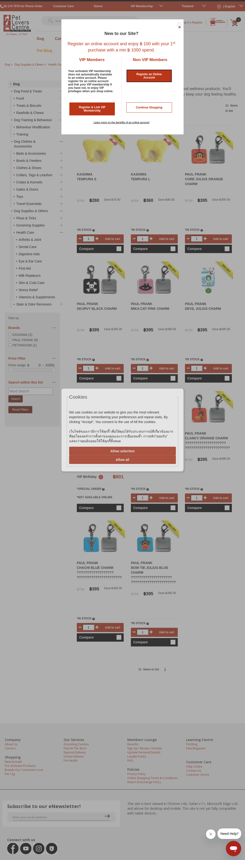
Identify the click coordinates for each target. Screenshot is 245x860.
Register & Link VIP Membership (92, 109)
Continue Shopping (149, 107)
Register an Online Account (149, 76)
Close (179, 24)
